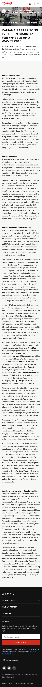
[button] (38, 3)
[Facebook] (9, 668)
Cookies (16, 683)
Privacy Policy (7, 683)
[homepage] (7, 4)
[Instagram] (14, 668)
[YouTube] (4, 668)
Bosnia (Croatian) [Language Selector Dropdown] (11, 660)
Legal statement (27, 683)
